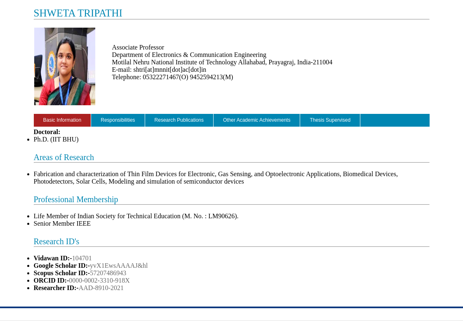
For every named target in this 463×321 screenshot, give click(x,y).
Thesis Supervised (330, 120)
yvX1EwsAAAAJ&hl (119, 265)
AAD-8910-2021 (101, 287)
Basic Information (62, 120)
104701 (82, 258)
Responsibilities (118, 120)
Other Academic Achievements (256, 120)
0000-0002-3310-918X (99, 280)
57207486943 (108, 272)
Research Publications (179, 120)
